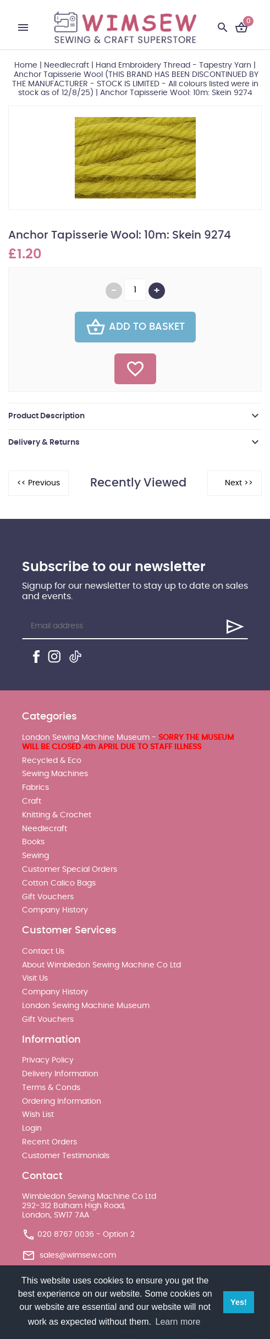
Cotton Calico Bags (59, 883)
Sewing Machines (55, 774)
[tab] (135, 416)
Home (25, 65)
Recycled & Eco (51, 761)
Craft (31, 801)
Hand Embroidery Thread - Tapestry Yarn (173, 65)
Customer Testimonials (65, 1156)
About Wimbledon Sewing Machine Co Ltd (101, 965)
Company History (55, 910)
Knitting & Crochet (56, 815)
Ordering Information (61, 1101)
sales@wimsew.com (78, 1255)
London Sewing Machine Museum (86, 1006)
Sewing (35, 856)
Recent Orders (49, 1142)
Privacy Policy (48, 1060)
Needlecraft (66, 65)
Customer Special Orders (69, 869)
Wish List (38, 1115)
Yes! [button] (238, 1302)
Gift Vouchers (48, 897)
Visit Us (35, 978)
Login (32, 1128)
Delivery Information (60, 1074)
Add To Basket (135, 327)
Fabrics (35, 788)
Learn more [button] (178, 1321)
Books (33, 842)
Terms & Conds (51, 1088)
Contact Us (43, 951)
